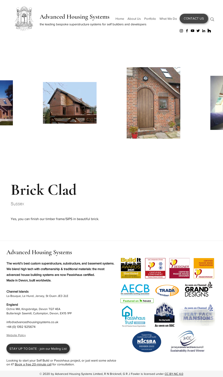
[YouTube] (192, 31)
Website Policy (16, 335)
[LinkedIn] (204, 31)
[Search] (212, 19)
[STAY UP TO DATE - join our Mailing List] (38, 348)
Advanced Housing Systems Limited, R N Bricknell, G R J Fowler (98, 373)
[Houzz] (209, 31)
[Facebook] (187, 31)
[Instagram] (181, 31)
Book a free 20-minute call (33, 364)
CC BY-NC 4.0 (174, 373)
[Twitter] (198, 31)
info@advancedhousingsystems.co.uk (32, 322)
